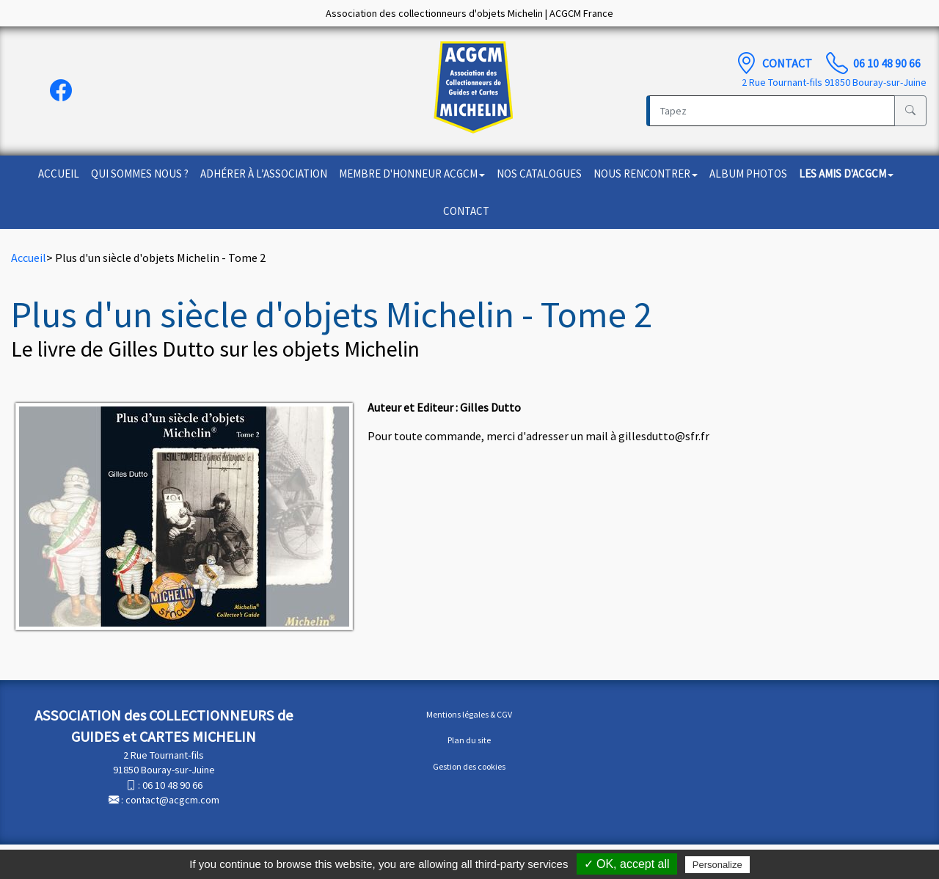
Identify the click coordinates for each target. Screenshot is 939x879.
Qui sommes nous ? (140, 173)
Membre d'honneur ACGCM (412, 173)
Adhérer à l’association (263, 173)
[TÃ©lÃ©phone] (837, 63)
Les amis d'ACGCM (846, 173)
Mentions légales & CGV (469, 714)
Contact (788, 63)
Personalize (717, 864)
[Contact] (746, 63)
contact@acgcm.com (172, 799)
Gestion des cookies (469, 766)
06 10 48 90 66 (887, 63)
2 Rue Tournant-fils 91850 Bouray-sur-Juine (834, 82)
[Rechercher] (910, 110)
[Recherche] (770, 110)
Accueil (58, 173)
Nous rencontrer (645, 173)
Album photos (748, 173)
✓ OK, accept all (627, 864)
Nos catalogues (539, 173)
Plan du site (469, 739)
